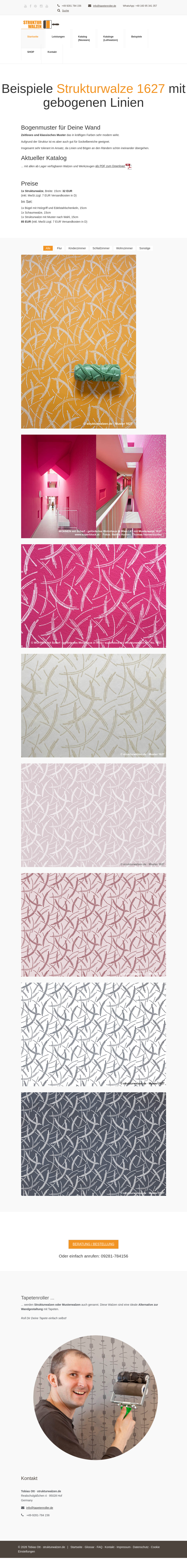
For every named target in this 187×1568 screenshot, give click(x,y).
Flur (59, 248)
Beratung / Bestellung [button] (93, 1244)
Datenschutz (141, 1547)
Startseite (32, 36)
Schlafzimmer (101, 248)
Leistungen (58, 36)
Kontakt (52, 52)
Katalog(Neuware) (84, 38)
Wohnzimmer (124, 248)
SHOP (30, 52)
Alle (48, 248)
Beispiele (136, 36)
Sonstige (144, 248)
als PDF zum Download (113, 166)
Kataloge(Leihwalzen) (110, 38)
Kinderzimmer (77, 248)
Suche (63, 10)
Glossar (89, 1547)
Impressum (123, 1547)
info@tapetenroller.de (104, 5)
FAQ (99, 1547)
